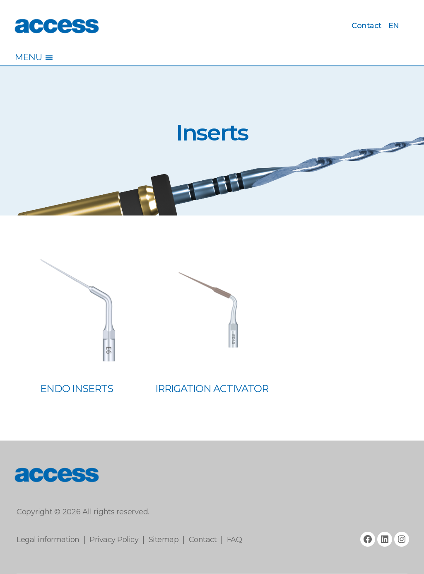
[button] (28, 57)
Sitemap (164, 539)
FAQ (234, 539)
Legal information (48, 539)
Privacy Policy (113, 539)
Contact (367, 26)
